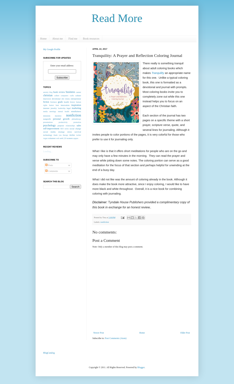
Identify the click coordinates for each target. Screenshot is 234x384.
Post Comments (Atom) (115, 338)
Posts (49, 165)
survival (77, 132)
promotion (77, 122)
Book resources (91, 38)
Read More (117, 18)
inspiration (76, 105)
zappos (75, 138)
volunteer (52, 138)
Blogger (141, 367)
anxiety (45, 92)
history (72, 102)
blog (50, 92)
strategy (61, 132)
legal (69, 108)
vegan (45, 138)
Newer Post (98, 332)
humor (51, 105)
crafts (72, 96)
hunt (57, 105)
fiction (46, 102)
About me (57, 38)
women (70, 138)
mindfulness (76, 111)
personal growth (61, 119)
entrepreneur (76, 99)
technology (47, 135)
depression (47, 99)
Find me (73, 38)
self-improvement (51, 128)
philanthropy (76, 119)
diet (63, 99)
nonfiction (104, 222)
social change (75, 128)
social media (49, 132)
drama (67, 99)
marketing (76, 108)
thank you (58, 135)
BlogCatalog (49, 352)
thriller (72, 135)
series (67, 129)
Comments (51, 171)
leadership (61, 108)
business (70, 91)
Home (43, 38)
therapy (65, 135)
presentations (48, 122)
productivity (63, 122)
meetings (52, 111)
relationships (70, 126)
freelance (53, 102)
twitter (78, 135)
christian (48, 95)
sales (79, 125)
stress (69, 132)
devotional (56, 99)
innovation (65, 105)
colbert (56, 96)
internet (46, 108)
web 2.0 (63, 138)
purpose (61, 125)
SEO (62, 129)
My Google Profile (51, 49)
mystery (58, 116)
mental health (63, 111)
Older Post (185, 332)
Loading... (47, 151)
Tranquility (157, 72)
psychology (49, 125)
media (45, 111)
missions (46, 116)
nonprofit (47, 119)
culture (78, 95)
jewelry (54, 108)
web (57, 138)
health (66, 102)
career (78, 92)
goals (60, 102)
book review (59, 92)
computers (64, 96)
